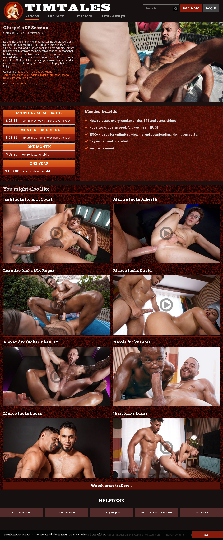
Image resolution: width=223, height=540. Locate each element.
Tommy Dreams (19, 83)
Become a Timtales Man (156, 512)
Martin (32, 83)
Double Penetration (14, 78)
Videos (32, 16)
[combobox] (161, 8)
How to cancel (66, 512)
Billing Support (111, 512)
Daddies (34, 74)
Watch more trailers (110, 486)
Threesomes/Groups (15, 74)
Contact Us (201, 512)
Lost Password (21, 512)
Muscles (49, 71)
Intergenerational (59, 74)
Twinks (44, 74)
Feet (29, 78)
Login (211, 8)
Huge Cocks (24, 71)
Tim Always (113, 16)
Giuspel (42, 83)
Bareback (37, 71)
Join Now (191, 8)
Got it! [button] (207, 535)
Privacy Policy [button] (97, 534)
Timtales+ (83, 16)
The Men (56, 16)
